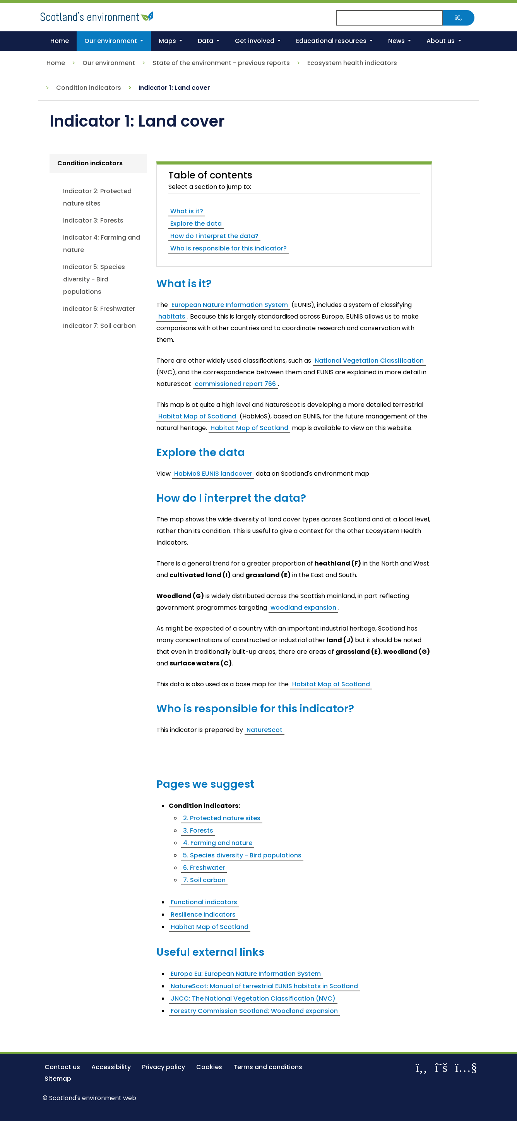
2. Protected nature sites (221, 818)
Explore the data (196, 223)
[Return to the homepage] (98, 14)
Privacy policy (163, 1067)
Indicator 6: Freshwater (99, 308)
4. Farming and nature (217, 842)
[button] (114, 41)
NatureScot (264, 729)
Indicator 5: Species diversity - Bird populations (94, 279)
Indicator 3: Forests (93, 220)
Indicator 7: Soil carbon (99, 325)
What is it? (186, 211)
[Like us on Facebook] (421, 1067)
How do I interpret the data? (214, 235)
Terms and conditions (267, 1067)
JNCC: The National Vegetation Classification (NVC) (253, 998)
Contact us (62, 1067)
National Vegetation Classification (369, 360)
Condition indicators (88, 87)
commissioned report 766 (235, 383)
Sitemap (58, 1078)
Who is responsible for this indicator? (228, 248)
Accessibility (111, 1067)
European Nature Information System (229, 304)
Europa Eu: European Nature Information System (246, 973)
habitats (171, 316)
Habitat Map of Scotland (197, 416)
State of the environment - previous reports (221, 62)
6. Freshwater (204, 867)
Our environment (108, 62)
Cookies (209, 1067)
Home (55, 62)
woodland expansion (303, 607)
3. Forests (198, 830)
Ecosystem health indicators (352, 62)
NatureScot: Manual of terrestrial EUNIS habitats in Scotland (264, 986)
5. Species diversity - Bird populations (242, 855)
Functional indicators (204, 902)
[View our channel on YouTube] (466, 1067)
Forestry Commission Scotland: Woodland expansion (254, 1010)
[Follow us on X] (441, 1067)
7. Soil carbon (204, 880)
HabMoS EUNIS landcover (213, 473)
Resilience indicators (203, 914)
